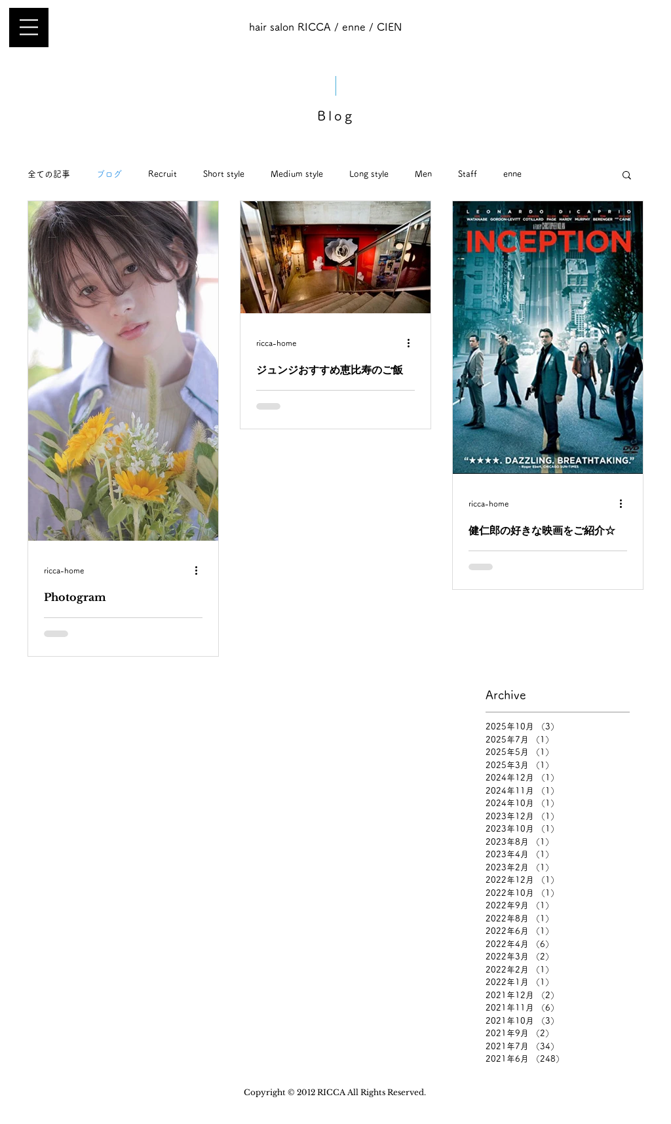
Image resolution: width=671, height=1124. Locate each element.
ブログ (109, 174)
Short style (223, 174)
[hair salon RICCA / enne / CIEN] (325, 27)
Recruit (162, 174)
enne (512, 174)
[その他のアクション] (200, 570)
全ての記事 (49, 174)
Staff (467, 174)
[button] (29, 27)
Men (423, 174)
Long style (369, 174)
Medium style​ (297, 174)
